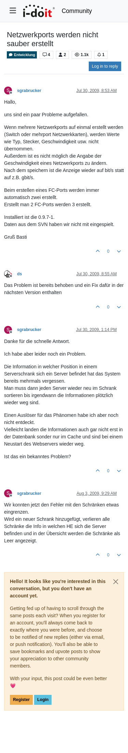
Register (21, 699)
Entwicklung (22, 55)
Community (77, 11)
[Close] (116, 581)
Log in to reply (105, 66)
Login (42, 699)
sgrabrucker (29, 90)
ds (19, 274)
